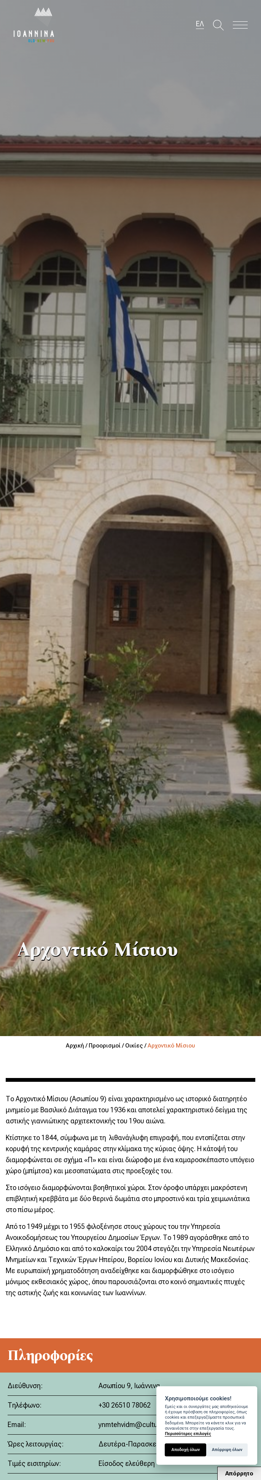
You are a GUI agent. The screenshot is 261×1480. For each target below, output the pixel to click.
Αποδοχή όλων (186, 1449)
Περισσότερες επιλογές (188, 1433)
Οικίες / (136, 1045)
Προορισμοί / (107, 1045)
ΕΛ (200, 24)
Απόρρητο (239, 1473)
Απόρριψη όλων (227, 1449)
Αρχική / (77, 1045)
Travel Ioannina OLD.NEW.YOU (34, 25)
